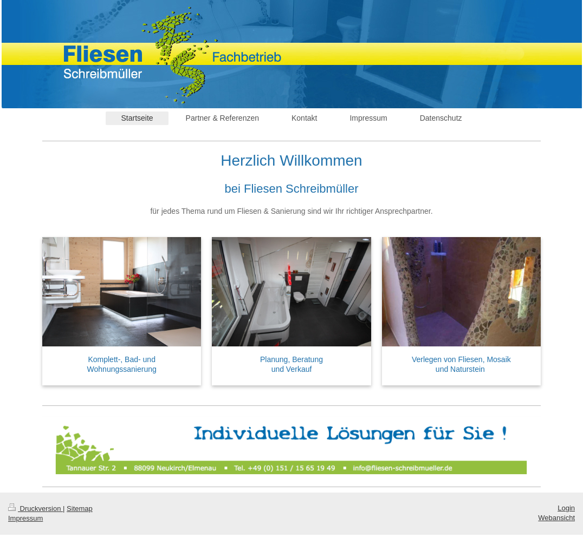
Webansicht (556, 518)
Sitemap (80, 508)
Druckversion (35, 508)
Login (566, 508)
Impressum (25, 518)
